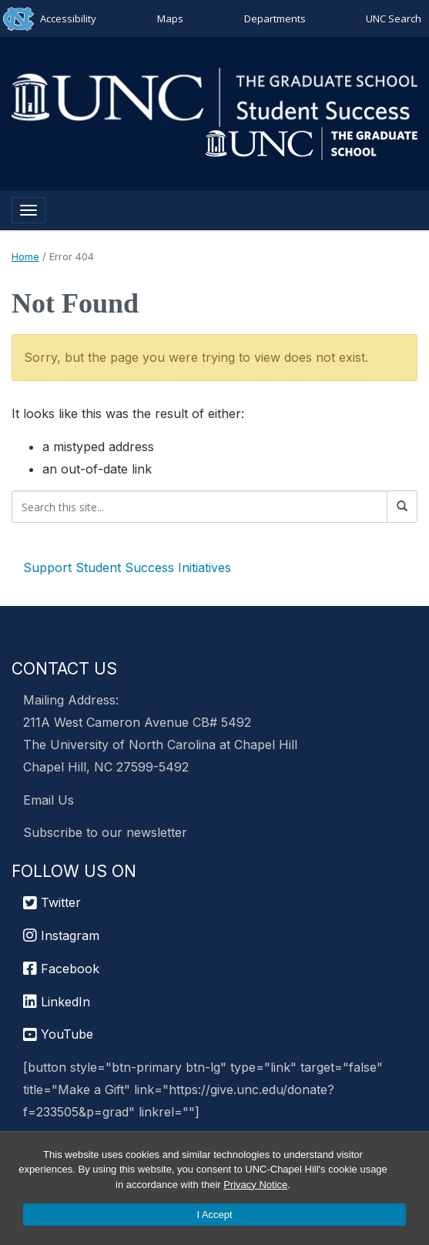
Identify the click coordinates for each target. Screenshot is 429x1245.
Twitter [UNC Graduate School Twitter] (52, 902)
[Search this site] (199, 506)
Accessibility (68, 18)
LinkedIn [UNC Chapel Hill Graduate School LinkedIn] (56, 1001)
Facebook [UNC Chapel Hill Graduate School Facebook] (61, 968)
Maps (170, 18)
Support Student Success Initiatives (127, 567)
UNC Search (393, 18)
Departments (275, 18)
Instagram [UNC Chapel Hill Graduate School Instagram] (61, 935)
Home (25, 256)
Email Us (48, 800)
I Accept (214, 1214)
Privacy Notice (255, 1184)
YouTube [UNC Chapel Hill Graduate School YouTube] (58, 1034)
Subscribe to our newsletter (105, 832)
